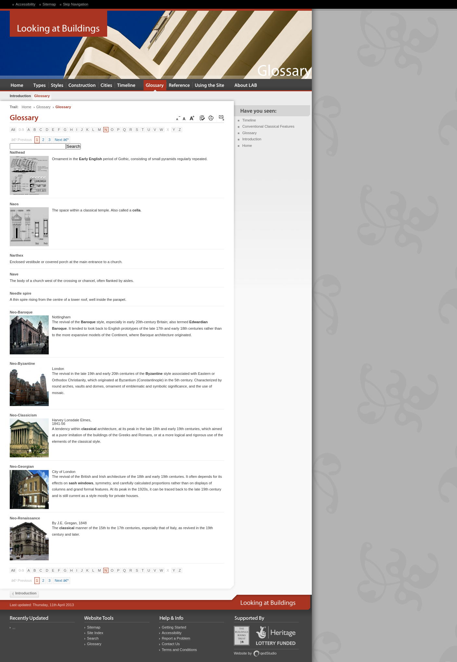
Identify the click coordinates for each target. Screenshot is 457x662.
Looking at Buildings (58, 24)
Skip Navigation (75, 4)
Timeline (249, 120)
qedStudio (268, 653)
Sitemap (49, 4)
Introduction (251, 139)
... (13, 627)
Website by (243, 653)
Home (247, 145)
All (13, 130)
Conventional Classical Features (268, 126)
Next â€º (62, 140)
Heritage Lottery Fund (276, 635)
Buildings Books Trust (241, 635)
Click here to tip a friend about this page (222, 118)
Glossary (249, 133)
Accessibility (25, 4)
